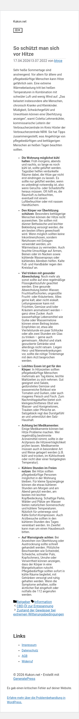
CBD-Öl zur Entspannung (35, 606)
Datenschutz (30, 650)
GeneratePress (24, 679)
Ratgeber (23, 602)
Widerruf (27, 661)
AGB (24, 656)
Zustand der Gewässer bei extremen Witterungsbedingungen (38, 612)
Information (43, 602)
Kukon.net (20, 21)
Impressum (29, 645)
